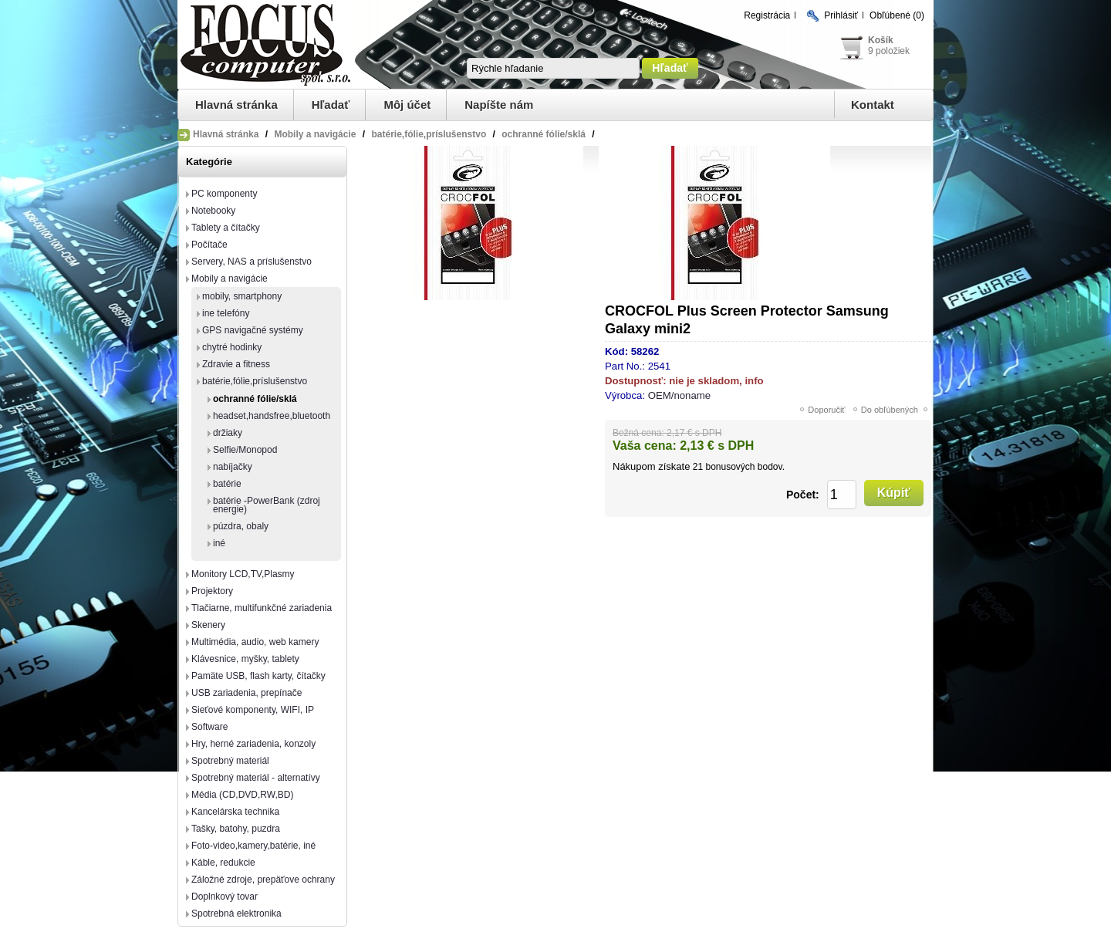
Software (209, 726)
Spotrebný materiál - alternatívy (255, 777)
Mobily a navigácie (229, 278)
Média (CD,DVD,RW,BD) (242, 794)
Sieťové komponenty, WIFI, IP (252, 709)
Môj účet (407, 104)
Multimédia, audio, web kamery (255, 642)
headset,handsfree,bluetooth (271, 415)
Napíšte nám (498, 104)
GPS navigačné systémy (252, 330)
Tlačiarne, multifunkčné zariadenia (261, 608)
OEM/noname (679, 395)
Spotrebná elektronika (236, 913)
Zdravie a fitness (236, 364)
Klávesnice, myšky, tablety (245, 658)
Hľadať (331, 104)
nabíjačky (232, 466)
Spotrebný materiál (230, 760)
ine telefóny (225, 313)
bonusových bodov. (745, 466)
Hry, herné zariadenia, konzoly (253, 743)
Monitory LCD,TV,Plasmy (243, 574)
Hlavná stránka (236, 104)
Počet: (802, 494)
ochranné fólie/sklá (255, 398)
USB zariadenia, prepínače (246, 692)
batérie (227, 483)
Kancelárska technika (235, 811)
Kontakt (872, 104)
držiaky (227, 432)
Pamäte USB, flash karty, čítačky (258, 675)
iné (219, 543)
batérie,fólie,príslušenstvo (254, 381)
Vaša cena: (645, 445)
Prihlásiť (841, 15)
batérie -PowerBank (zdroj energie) (266, 505)
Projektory (212, 591)
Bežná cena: (638, 432)
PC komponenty (224, 193)
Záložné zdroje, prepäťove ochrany (263, 879)
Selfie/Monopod (245, 449)
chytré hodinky (232, 347)
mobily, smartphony (242, 296)
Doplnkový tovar (224, 896)
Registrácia (767, 15)
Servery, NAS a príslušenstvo (251, 261)
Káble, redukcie (223, 862)
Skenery (208, 625)
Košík (880, 40)
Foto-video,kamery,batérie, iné (253, 845)
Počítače (209, 244)
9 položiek (889, 51)
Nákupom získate (651, 466)
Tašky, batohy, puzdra (235, 828)
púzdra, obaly (240, 526)
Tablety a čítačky (225, 227)
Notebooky (213, 210)
